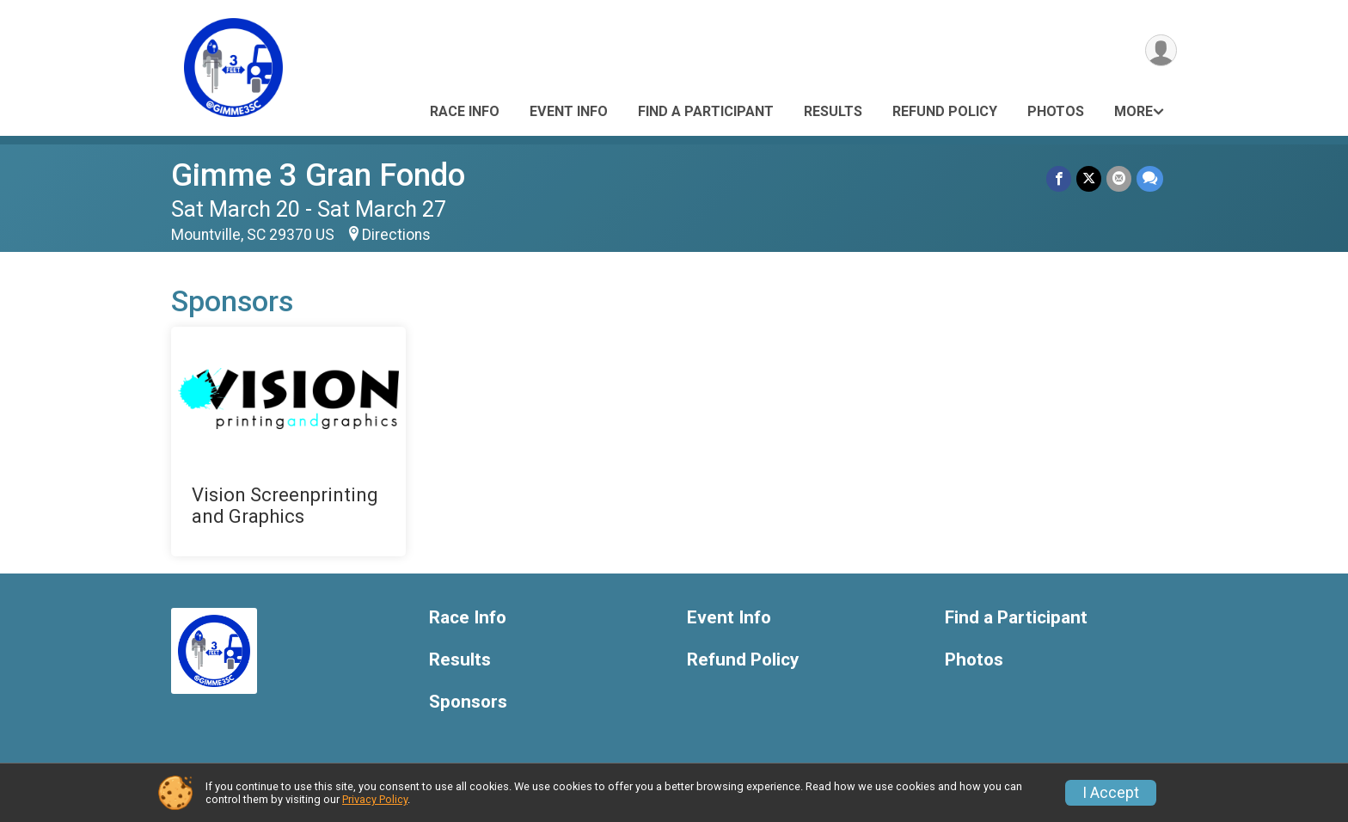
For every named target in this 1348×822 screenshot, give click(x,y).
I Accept (1110, 792)
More (1133, 111)
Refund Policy (944, 111)
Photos (1055, 111)
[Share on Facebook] (1058, 178)
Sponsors (468, 702)
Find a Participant (706, 111)
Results (833, 111)
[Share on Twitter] (1088, 178)
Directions (396, 234)
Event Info (569, 111)
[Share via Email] (1118, 178)
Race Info (464, 111)
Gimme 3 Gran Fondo (318, 174)
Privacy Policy (374, 799)
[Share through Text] (1150, 178)
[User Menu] (1161, 50)
